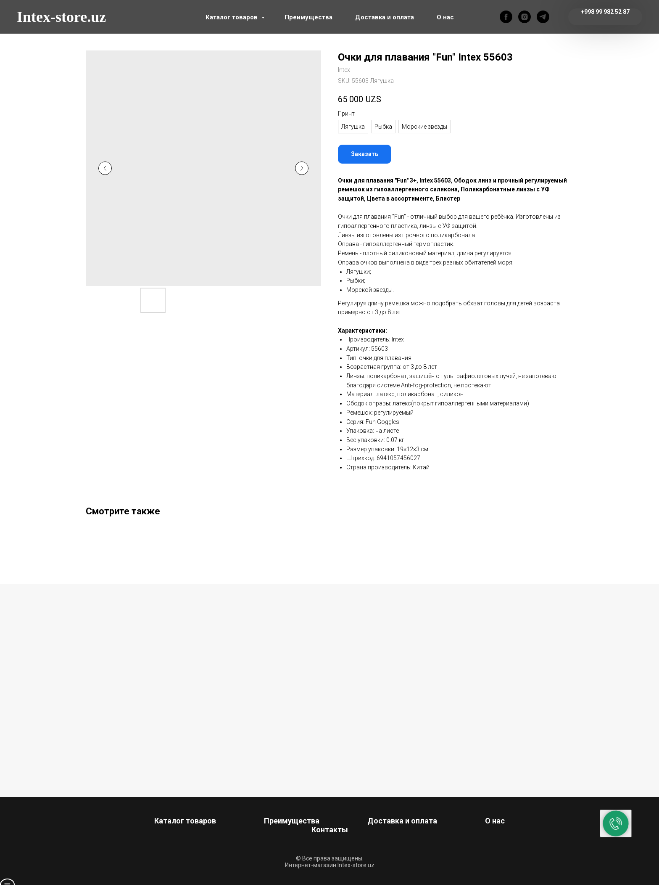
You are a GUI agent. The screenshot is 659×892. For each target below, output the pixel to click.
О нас (445, 17)
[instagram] (524, 17)
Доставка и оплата (384, 17)
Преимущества (308, 17)
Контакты (329, 829)
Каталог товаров (232, 17)
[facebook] (506, 17)
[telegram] (543, 17)
